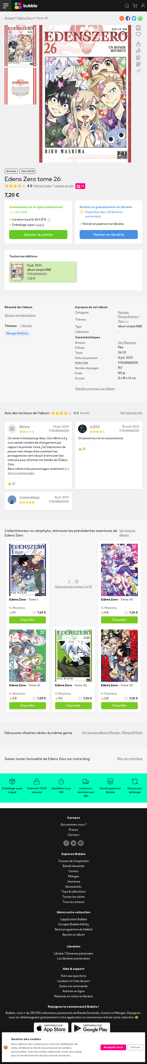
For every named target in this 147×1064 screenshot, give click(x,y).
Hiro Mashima (127, 342)
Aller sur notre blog (129, 758)
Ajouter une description (20, 315)
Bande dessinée (73, 866)
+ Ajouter (26, 325)
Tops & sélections (73, 891)
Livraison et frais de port (73, 981)
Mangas (123, 312)
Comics (73, 871)
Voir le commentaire (21, 473)
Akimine (24, 426)
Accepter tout (113, 1047)
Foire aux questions (73, 976)
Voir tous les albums (127, 533)
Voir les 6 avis (42, 186)
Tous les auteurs (74, 902)
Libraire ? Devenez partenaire (73, 953)
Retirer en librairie (109, 234)
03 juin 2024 (61, 426)
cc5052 (95, 426)
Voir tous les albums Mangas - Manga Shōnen (112, 732)
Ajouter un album (73, 934)
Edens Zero (25, 18)
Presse (73, 829)
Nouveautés (73, 886)
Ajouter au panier (38, 234)
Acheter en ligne (74, 991)
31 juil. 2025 (61, 497)
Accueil (9, 18)
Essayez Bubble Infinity (73, 924)
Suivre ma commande (73, 986)
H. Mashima (17, 608)
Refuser (135, 1047)
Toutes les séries (73, 897)
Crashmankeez (29, 497)
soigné (39, 225)
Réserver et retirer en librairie (73, 996)
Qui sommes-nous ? (73, 824)
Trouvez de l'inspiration (73, 861)
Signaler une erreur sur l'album (95, 389)
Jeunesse (73, 881)
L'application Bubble (73, 919)
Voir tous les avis (131, 413)
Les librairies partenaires (73, 958)
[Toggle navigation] (6, 5)
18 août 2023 (130, 426)
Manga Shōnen (128, 316)
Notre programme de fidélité (73, 929)
